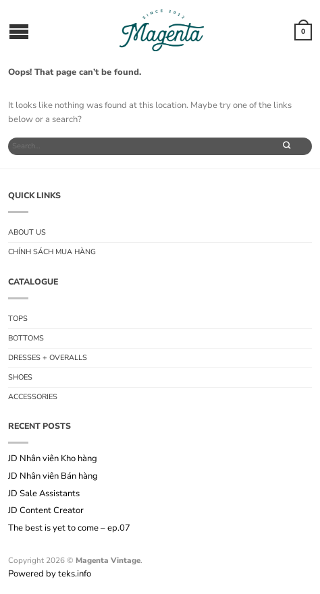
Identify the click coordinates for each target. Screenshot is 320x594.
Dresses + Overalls (47, 358)
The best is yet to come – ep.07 (69, 528)
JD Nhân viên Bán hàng (53, 476)
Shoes (20, 377)
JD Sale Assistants (44, 494)
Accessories (32, 397)
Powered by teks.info (49, 574)
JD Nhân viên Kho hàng (52, 459)
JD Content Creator (47, 511)
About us (27, 232)
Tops (18, 319)
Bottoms (26, 338)
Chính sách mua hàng (52, 252)
